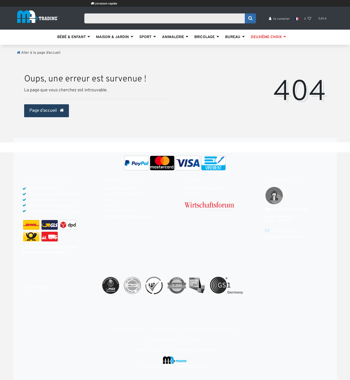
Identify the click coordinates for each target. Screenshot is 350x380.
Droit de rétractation (120, 211)
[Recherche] (250, 19)
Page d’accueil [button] (46, 110)
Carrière (191, 194)
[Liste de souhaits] (307, 20)
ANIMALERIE (173, 37)
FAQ (106, 200)
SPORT (145, 37)
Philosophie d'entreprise (203, 189)
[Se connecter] (279, 20)
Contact (109, 205)
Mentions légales (166, 330)
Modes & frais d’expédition (124, 194)
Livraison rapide (112, 4)
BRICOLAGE (204, 37)
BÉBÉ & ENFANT (71, 37)
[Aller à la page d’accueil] (38, 53)
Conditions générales (164, 340)
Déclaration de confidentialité (127, 217)
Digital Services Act (150, 350)
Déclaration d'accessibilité (194, 350)
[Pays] (296, 20)
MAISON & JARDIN (112, 37)
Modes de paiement (119, 189)
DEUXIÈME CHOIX (266, 37)
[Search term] (166, 19)
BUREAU (232, 37)
